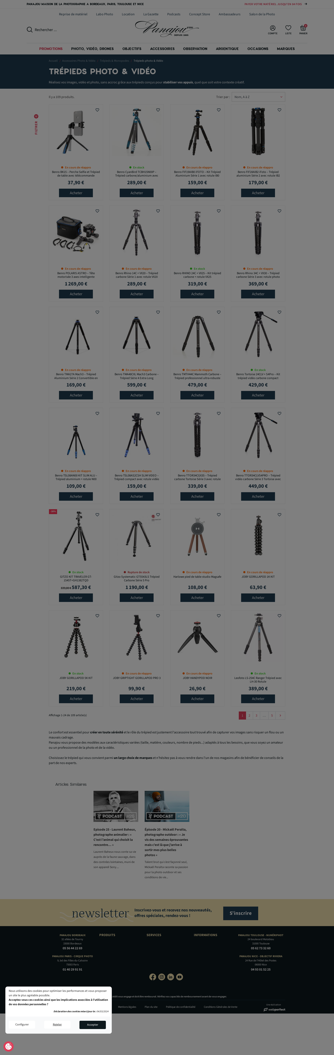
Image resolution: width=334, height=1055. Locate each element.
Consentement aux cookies (8, 1047)
